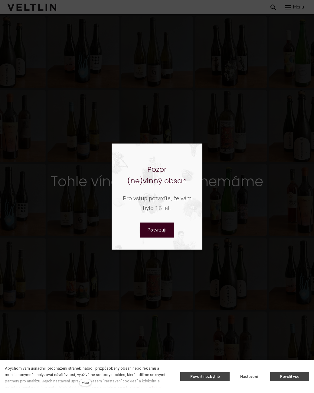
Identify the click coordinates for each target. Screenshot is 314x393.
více (85, 382)
